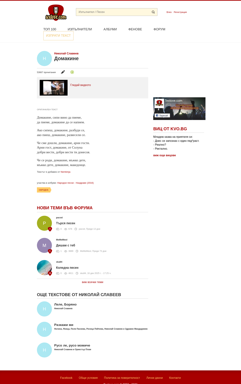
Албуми (110, 29)
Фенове (135, 29)
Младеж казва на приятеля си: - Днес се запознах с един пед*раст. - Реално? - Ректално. (176, 134)
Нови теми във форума (65, 199)
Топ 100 (49, 29)
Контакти (175, 369)
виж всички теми (92, 274)
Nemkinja (65, 164)
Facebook (66, 369)
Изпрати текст (187, 29)
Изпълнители (80, 29)
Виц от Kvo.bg (170, 120)
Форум (159, 29)
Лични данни (154, 369)
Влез (169, 12)
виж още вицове (164, 147)
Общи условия (88, 369)
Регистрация (180, 12)
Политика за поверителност (122, 369)
